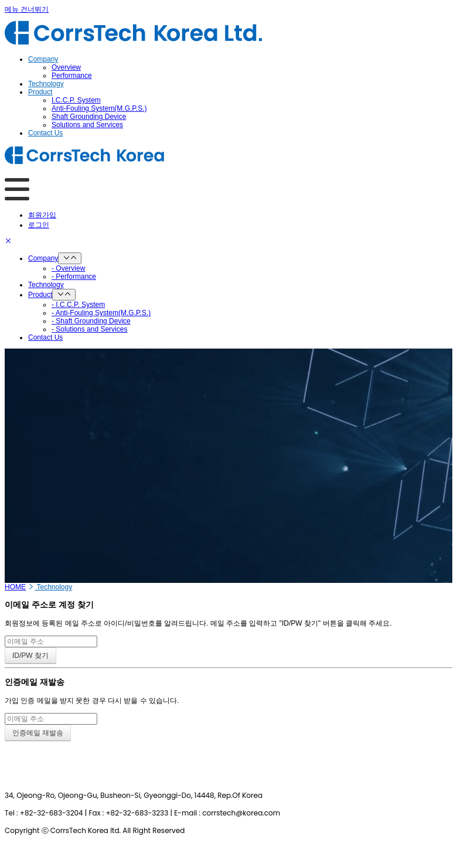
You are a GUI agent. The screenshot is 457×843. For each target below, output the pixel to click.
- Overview (68, 268)
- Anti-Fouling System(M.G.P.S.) (101, 313)
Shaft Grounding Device (89, 116)
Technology (46, 285)
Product (40, 295)
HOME (15, 587)
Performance (72, 75)
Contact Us (45, 337)
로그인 (38, 225)
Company (43, 258)
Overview (66, 67)
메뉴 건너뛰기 (27, 9)
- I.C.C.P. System (78, 305)
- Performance (74, 276)
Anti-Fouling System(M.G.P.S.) (99, 108)
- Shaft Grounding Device (91, 321)
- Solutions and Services (89, 329)
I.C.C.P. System (76, 100)
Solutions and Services (87, 125)
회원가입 (42, 215)
